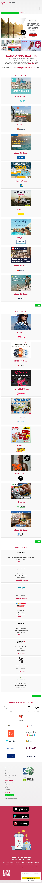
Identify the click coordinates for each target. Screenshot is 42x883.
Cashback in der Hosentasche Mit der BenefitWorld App (21, 858)
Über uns (7, 772)
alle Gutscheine (36, 696)
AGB (6, 773)
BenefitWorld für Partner (10, 775)
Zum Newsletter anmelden (11, 798)
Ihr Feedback (10, 795)
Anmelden (22, 12)
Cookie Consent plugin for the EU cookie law (31, 880)
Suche (38, 8)
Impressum (7, 777)
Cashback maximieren (10, 787)
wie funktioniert (25, 67)
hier (21, 68)
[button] (19, 38)
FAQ (6, 786)
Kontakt (7, 796)
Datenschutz (8, 789)
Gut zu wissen (8, 784)
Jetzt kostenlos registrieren (10, 13)
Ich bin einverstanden (31, 878)
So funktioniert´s (9, 782)
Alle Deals (38, 305)
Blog (6, 770)
